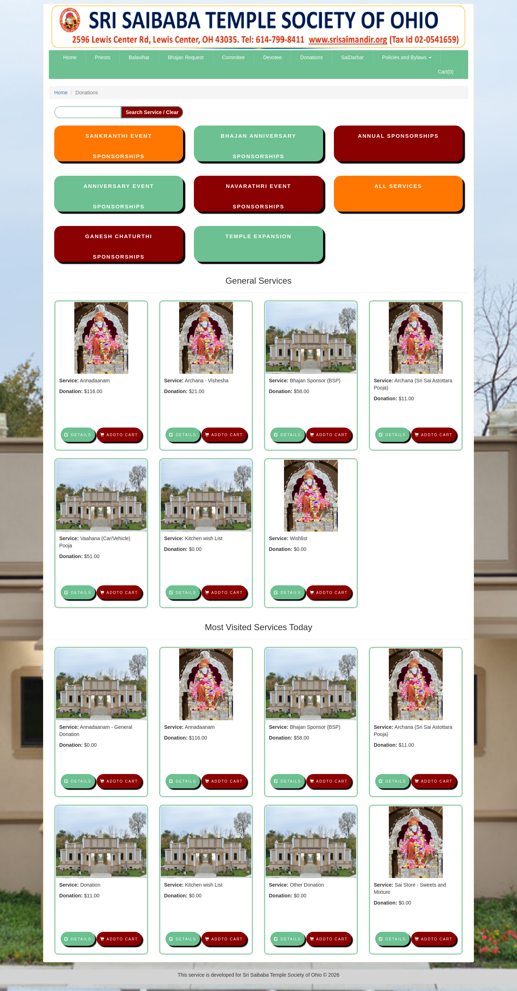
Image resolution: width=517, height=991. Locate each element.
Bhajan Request (186, 57)
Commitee (233, 57)
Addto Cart (119, 435)
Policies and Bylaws (407, 57)
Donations (311, 57)
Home (69, 57)
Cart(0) (445, 72)
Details (77, 435)
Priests (102, 57)
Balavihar (139, 57)
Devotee (272, 57)
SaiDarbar (352, 57)
